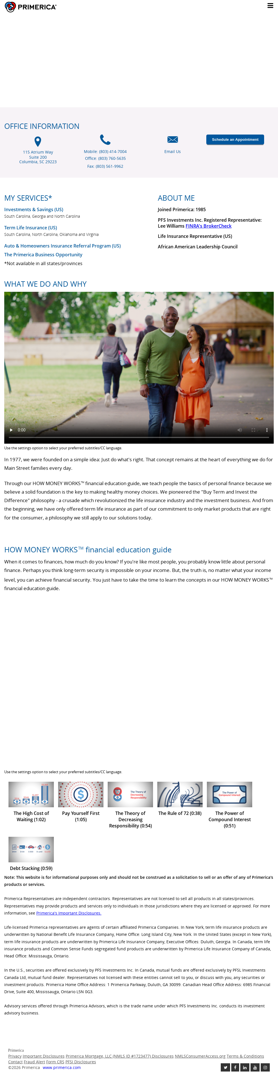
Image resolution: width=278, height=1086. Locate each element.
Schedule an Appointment (235, 139)
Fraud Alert (34, 1061)
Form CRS (55, 1061)
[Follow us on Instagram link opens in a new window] (265, 1067)
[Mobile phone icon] (105, 142)
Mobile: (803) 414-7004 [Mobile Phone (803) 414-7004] (105, 151)
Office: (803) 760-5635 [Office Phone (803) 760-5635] (105, 158)
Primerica (46, 7)
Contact (15, 1061)
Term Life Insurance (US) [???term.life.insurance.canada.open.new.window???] (30, 228)
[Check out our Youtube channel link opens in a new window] (255, 1067)
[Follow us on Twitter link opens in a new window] (225, 1067)
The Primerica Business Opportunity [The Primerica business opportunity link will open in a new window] (43, 254)
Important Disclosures (44, 1056)
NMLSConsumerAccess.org (200, 1056)
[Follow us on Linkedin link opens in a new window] (244, 1067)
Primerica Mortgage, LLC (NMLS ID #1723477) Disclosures (120, 1056)
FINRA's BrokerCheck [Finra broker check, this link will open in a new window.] (209, 226)
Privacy (15, 1056)
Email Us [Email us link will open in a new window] (172, 151)
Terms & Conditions (245, 1056)
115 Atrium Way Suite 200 (38, 157)
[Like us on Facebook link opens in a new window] (235, 1067)
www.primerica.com (62, 1067)
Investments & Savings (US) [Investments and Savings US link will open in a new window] (33, 209)
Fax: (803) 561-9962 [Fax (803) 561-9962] (105, 166)
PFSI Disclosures (80, 1061)
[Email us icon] (172, 142)
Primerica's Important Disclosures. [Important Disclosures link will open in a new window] (68, 913)
